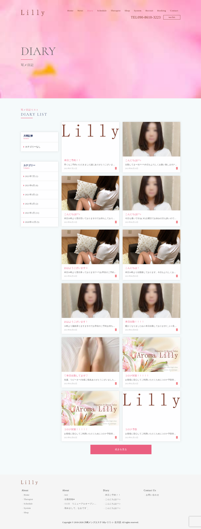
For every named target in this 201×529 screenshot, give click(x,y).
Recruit (149, 10)
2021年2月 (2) (31, 203)
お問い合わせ (152, 495)
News (80, 10)
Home (70, 10)
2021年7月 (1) (31, 176)
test (66, 495)
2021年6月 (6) (31, 185)
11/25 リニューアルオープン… (80, 504)
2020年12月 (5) (32, 222)
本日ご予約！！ (113, 495)
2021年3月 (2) (31, 194)
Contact (174, 10)
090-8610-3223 (149, 17)
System (137, 10)
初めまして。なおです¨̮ (76, 508)
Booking (161, 10)
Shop (127, 10)
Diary (90, 10)
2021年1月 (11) (32, 213)
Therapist (116, 10)
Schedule (102, 10)
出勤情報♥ (69, 499)
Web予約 (171, 17)
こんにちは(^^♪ (112, 499)
